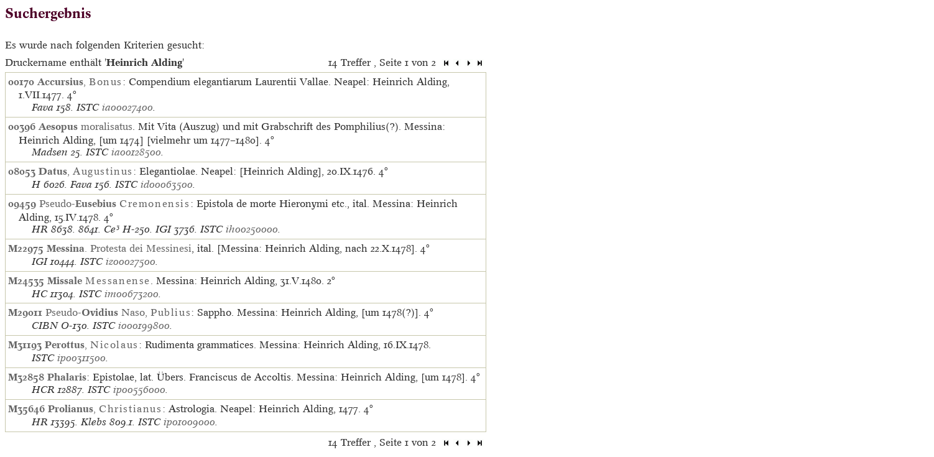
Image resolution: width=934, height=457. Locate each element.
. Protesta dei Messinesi (119, 248)
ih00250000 (252, 229)
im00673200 (131, 293)
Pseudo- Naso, (118, 312)
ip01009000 (189, 421)
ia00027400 (127, 107)
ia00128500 (136, 152)
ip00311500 (81, 357)
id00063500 (167, 184)
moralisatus (85, 126)
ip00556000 (139, 389)
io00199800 (144, 325)
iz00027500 (130, 261)
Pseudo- (114, 203)
